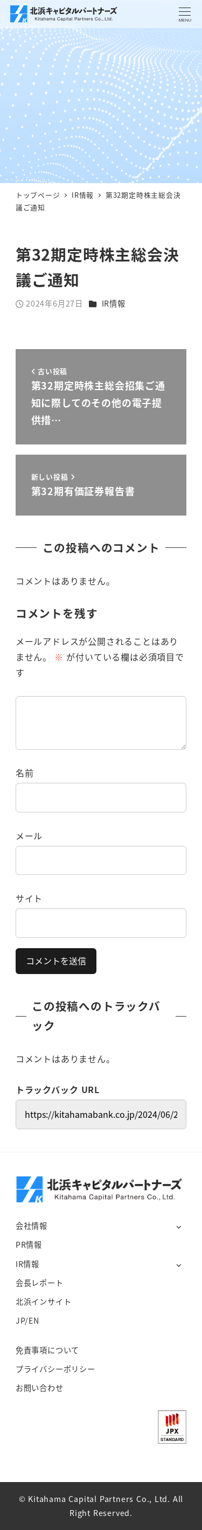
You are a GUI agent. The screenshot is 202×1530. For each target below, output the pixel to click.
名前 (25, 772)
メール (29, 835)
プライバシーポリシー (55, 1369)
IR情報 (114, 303)
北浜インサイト (44, 1301)
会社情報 (31, 1225)
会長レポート (40, 1282)
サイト (29, 898)
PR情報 (29, 1244)
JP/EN (27, 1320)
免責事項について (47, 1350)
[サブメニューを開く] (178, 1226)
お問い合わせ (40, 1387)
